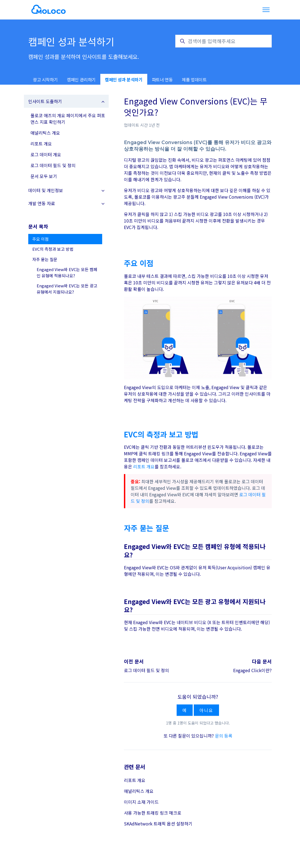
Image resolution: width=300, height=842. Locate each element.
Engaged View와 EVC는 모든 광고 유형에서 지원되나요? (67, 289)
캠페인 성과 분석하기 (124, 79)
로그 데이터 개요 (45, 154)
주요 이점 (40, 239)
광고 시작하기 (45, 79)
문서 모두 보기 (43, 176)
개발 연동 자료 (41, 203)
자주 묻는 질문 (44, 259)
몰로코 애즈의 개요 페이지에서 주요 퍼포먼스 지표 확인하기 (67, 118)
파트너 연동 (162, 79)
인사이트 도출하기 (45, 101)
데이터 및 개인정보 (45, 190)
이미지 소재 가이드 (141, 802)
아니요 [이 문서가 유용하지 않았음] (206, 710)
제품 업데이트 (194, 79)
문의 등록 (223, 735)
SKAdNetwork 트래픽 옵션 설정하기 (158, 823)
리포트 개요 (144, 466)
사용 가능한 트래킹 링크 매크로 (152, 812)
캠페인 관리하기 (81, 79)
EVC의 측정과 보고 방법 (52, 249)
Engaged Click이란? (252, 670)
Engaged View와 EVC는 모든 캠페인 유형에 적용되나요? (67, 272)
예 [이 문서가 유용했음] (184, 710)
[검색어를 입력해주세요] (223, 41)
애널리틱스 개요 (139, 791)
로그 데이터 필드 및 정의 (146, 670)
